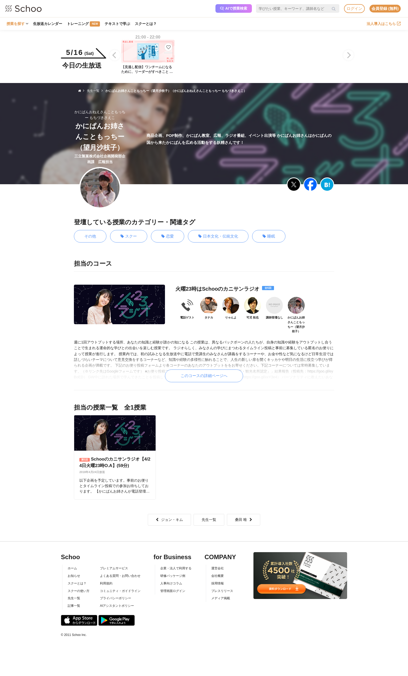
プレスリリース (222, 591)
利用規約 (106, 583)
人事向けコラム (171, 583)
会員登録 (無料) (385, 8)
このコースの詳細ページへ (204, 375)
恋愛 (167, 236)
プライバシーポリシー (115, 598)
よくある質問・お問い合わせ (120, 576)
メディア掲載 (220, 598)
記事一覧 (74, 606)
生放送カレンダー (47, 24)
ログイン (354, 8)
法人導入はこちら (384, 24)
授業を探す (17, 24)
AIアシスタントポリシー (117, 606)
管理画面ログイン (172, 591)
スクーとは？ (146, 24)
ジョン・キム (169, 519)
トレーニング (83, 24)
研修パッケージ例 (172, 576)
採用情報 (217, 583)
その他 (90, 236)
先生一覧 (209, 520)
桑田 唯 (243, 519)
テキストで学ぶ (117, 24)
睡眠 (269, 236)
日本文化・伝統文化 (218, 236)
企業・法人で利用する (176, 568)
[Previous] (115, 55)
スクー (128, 236)
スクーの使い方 (79, 591)
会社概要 (217, 576)
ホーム (72, 568)
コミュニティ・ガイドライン (120, 591)
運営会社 (217, 568)
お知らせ (74, 576)
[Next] (348, 55)
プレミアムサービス (114, 568)
